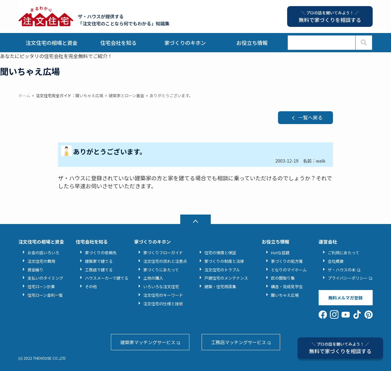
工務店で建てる (99, 270)
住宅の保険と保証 (220, 252)
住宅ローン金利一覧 (45, 295)
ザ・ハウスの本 (342, 270)
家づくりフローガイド (163, 252)
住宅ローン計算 (41, 286)
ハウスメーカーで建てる (106, 278)
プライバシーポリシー (347, 278)
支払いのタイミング (45, 278)
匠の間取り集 (283, 278)
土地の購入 (153, 278)
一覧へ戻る (310, 117)
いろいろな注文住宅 (161, 286)
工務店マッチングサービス (238, 342)
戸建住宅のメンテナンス (226, 278)
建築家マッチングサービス (147, 342)
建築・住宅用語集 (220, 286)
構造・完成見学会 (287, 286)
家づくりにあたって (161, 270)
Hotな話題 (280, 252)
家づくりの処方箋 (287, 261)
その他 (91, 286)
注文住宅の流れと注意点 (165, 261)
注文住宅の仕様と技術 (163, 304)
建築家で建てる (99, 261)
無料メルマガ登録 (345, 298)
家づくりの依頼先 (101, 252)
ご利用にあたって (343, 252)
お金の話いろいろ (43, 252)
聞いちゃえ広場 (285, 295)
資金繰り (35, 270)
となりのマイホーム (289, 270)
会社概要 (336, 261)
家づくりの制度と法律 (224, 261)
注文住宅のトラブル (222, 270)
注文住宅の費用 (41, 261)
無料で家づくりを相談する (340, 348)
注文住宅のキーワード (163, 295)
